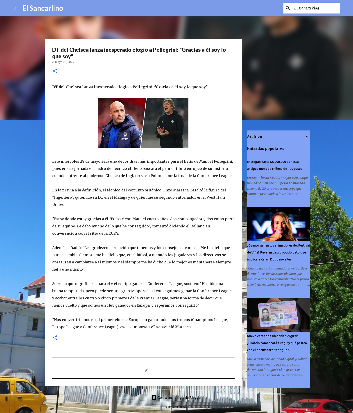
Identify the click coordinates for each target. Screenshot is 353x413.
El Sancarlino (42, 8)
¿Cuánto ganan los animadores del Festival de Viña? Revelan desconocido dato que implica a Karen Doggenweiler (278, 252)
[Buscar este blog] (316, 8)
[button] (55, 71)
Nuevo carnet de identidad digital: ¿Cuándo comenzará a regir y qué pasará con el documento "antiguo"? (277, 343)
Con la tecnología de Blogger (176, 397)
